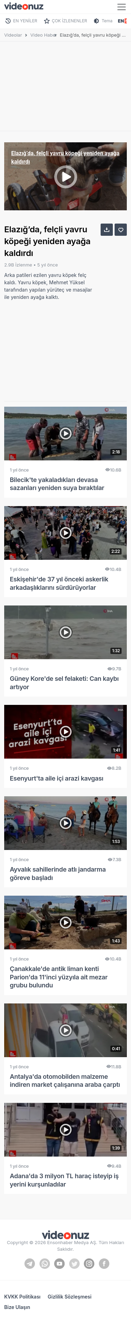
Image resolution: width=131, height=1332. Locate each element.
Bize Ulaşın (17, 1307)
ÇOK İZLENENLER (69, 20)
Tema (107, 20)
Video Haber (43, 35)
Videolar (13, 35)
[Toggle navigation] (121, 7)
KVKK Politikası (22, 1297)
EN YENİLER (25, 20)
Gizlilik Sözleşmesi (70, 1297)
